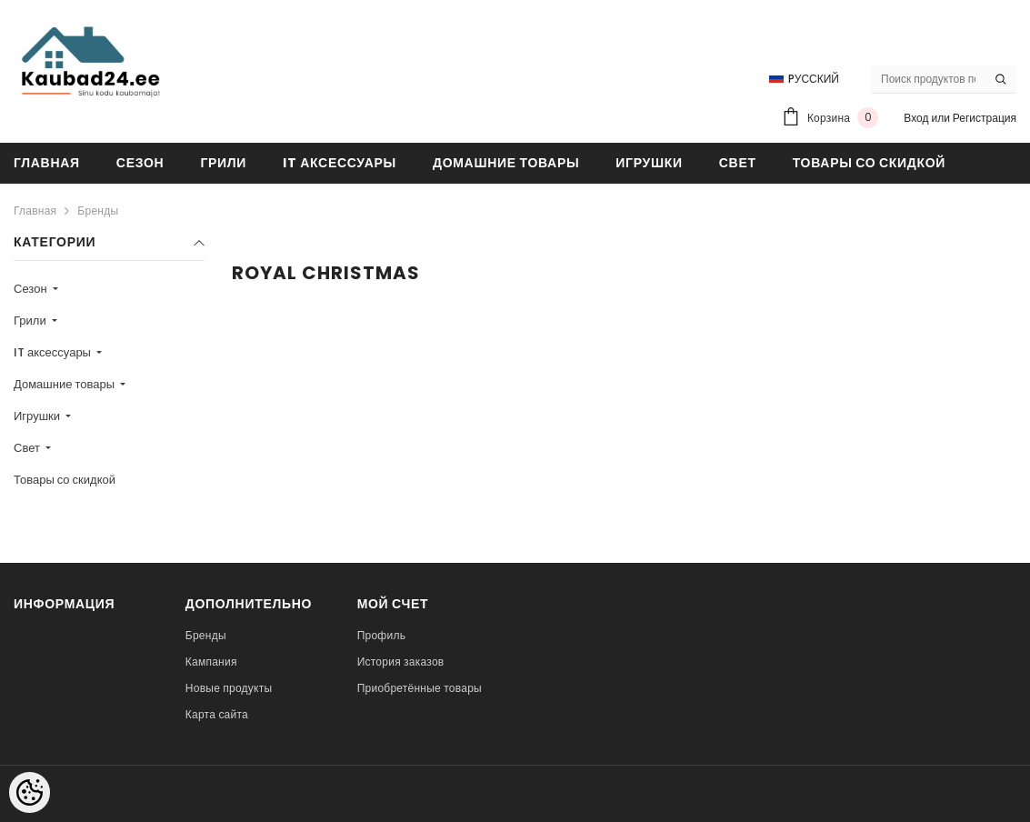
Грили (31, 320)
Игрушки (38, 416)
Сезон (32, 288)
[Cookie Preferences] (29, 792)
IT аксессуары (54, 352)
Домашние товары (65, 384)
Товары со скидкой (64, 479)
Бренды (97, 210)
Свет (28, 447)
